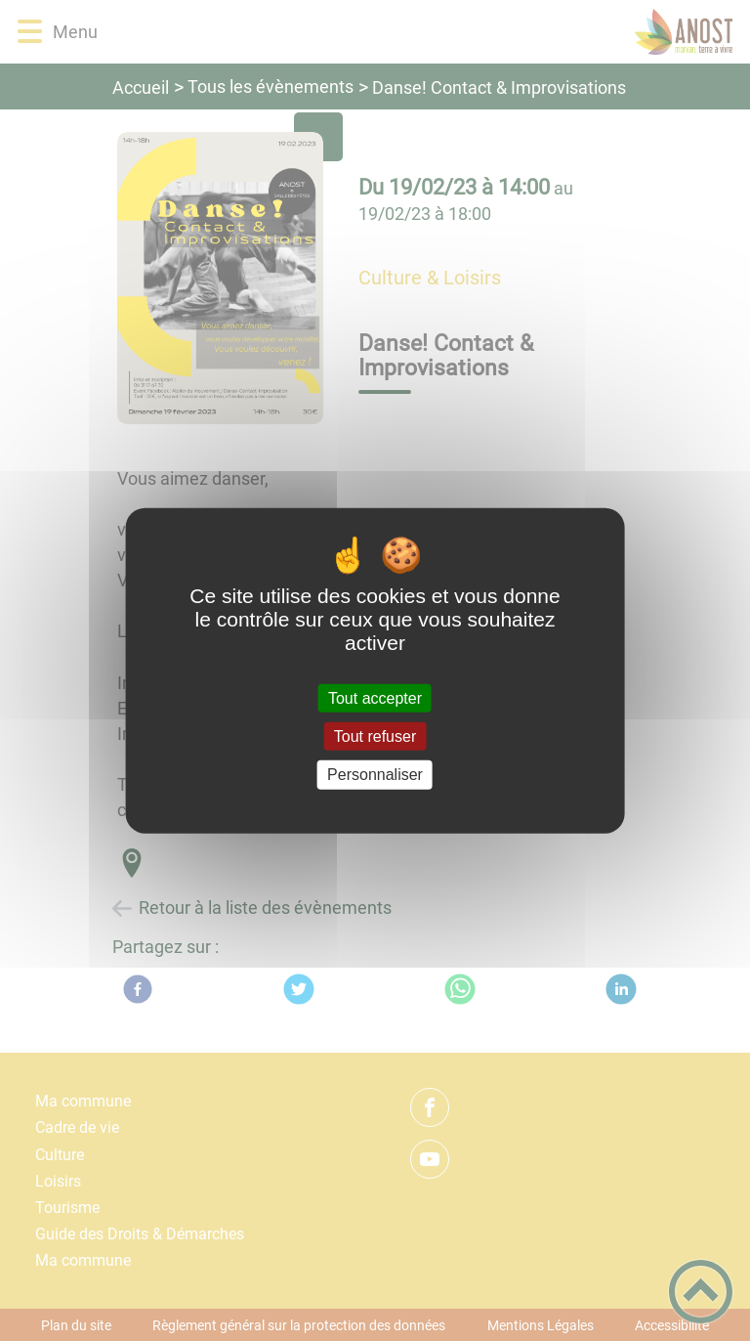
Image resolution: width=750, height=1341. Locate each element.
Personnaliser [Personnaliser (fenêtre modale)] (375, 774)
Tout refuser (375, 736)
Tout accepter (375, 698)
